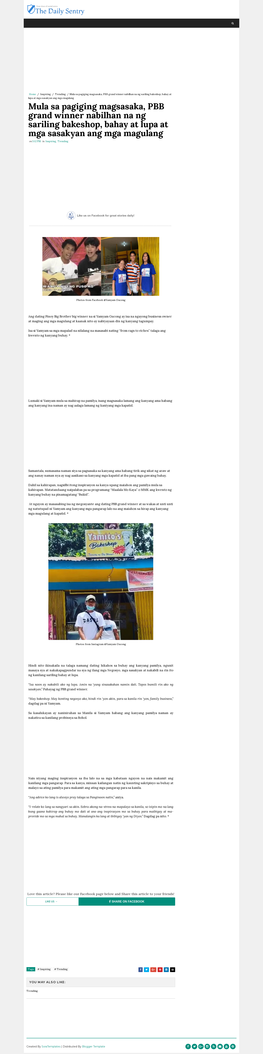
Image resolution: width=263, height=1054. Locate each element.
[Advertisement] (99, 61)
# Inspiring (44, 987)
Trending (60, 94)
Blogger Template (93, 1047)
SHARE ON (125, 919)
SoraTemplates (51, 1047)
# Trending (61, 987)
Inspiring (45, 94)
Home (32, 94)
